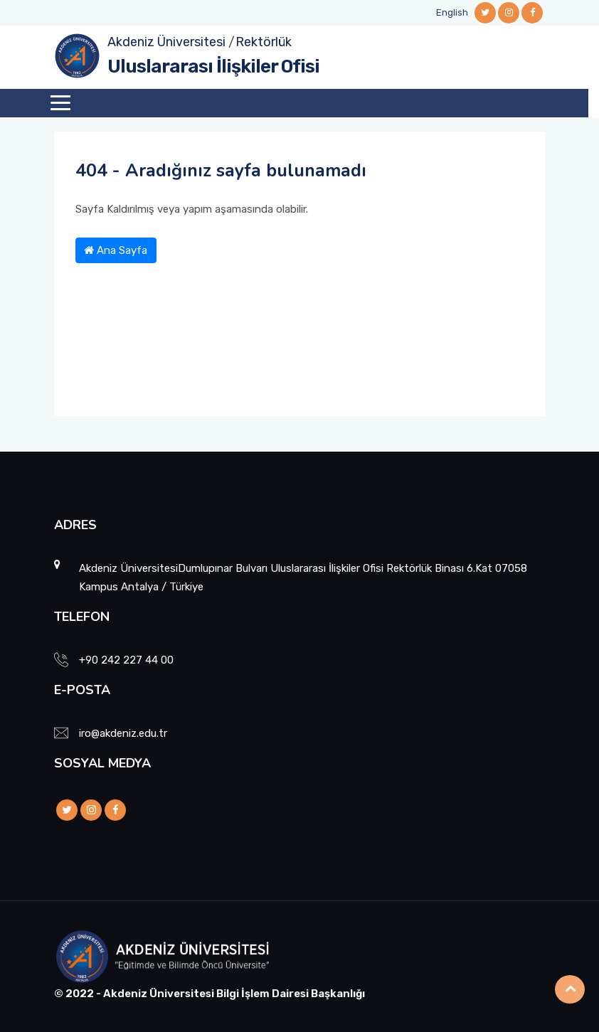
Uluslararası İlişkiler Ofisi (213, 66)
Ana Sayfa (115, 250)
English (452, 12)
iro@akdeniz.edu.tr (123, 733)
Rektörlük (263, 42)
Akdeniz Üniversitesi (166, 42)
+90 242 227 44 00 (126, 660)
